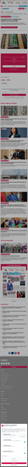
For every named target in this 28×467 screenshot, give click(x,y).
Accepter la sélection (14, 461)
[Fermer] (26, 425)
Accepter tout (14, 463)
